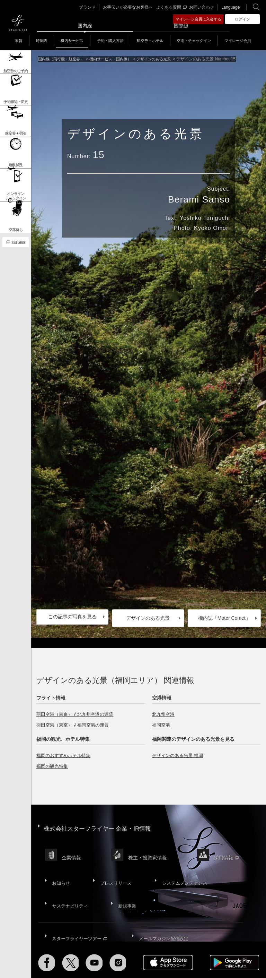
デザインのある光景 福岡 (179, 752)
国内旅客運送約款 (54, 958)
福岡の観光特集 (53, 763)
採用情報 (229, 846)
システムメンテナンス (181, 865)
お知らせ (60, 865)
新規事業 (125, 882)
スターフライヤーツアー (80, 909)
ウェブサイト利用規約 (168, 954)
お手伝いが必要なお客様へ (132, 7)
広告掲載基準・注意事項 (99, 958)
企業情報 (72, 846)
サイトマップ (50, 954)
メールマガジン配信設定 (164, 909)
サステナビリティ (70, 882)
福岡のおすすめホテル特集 (65, 752)
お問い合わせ (201, 7)
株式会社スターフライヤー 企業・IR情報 (101, 823)
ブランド (94, 7)
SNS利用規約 (206, 954)
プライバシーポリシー (122, 954)
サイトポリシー (82, 954)
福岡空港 (161, 722)
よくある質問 (172, 7)
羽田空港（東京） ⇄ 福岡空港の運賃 (75, 722)
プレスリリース (113, 865)
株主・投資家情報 (149, 846)
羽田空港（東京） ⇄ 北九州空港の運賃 (77, 711)
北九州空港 (164, 711)
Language (228, 7)
